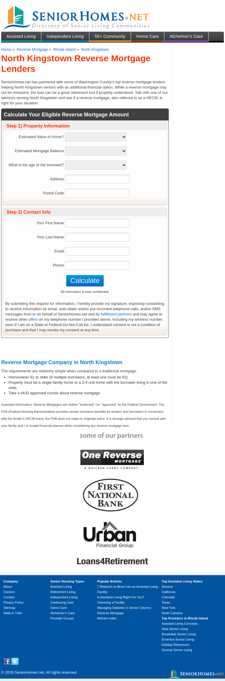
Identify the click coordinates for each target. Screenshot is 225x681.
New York (168, 607)
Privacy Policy (13, 602)
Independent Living (65, 36)
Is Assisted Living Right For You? (120, 597)
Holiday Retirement (175, 644)
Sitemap (9, 607)
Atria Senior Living (175, 629)
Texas (166, 602)
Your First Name (50, 223)
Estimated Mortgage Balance (39, 151)
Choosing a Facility (111, 602)
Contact (9, 597)
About (8, 586)
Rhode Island (64, 49)
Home (6, 49)
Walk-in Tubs (13, 613)
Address (57, 179)
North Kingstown (95, 49)
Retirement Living (63, 592)
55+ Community (110, 36)
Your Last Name (50, 237)
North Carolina (172, 613)
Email (59, 251)
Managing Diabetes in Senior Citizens (124, 607)
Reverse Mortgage (32, 49)
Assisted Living (21, 36)
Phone (58, 265)
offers (33, 319)
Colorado (168, 597)
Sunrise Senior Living (177, 650)
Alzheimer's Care (186, 36)
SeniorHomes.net (29, 672)
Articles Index (107, 618)
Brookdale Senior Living (179, 634)
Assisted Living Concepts (180, 623)
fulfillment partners (116, 314)
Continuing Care (62, 602)
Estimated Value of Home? (41, 137)
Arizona (167, 586)
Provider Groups (62, 618)
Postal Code (53, 193)
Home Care (147, 36)
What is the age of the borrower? (36, 165)
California (168, 592)
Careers (9, 592)
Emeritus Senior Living (178, 639)
